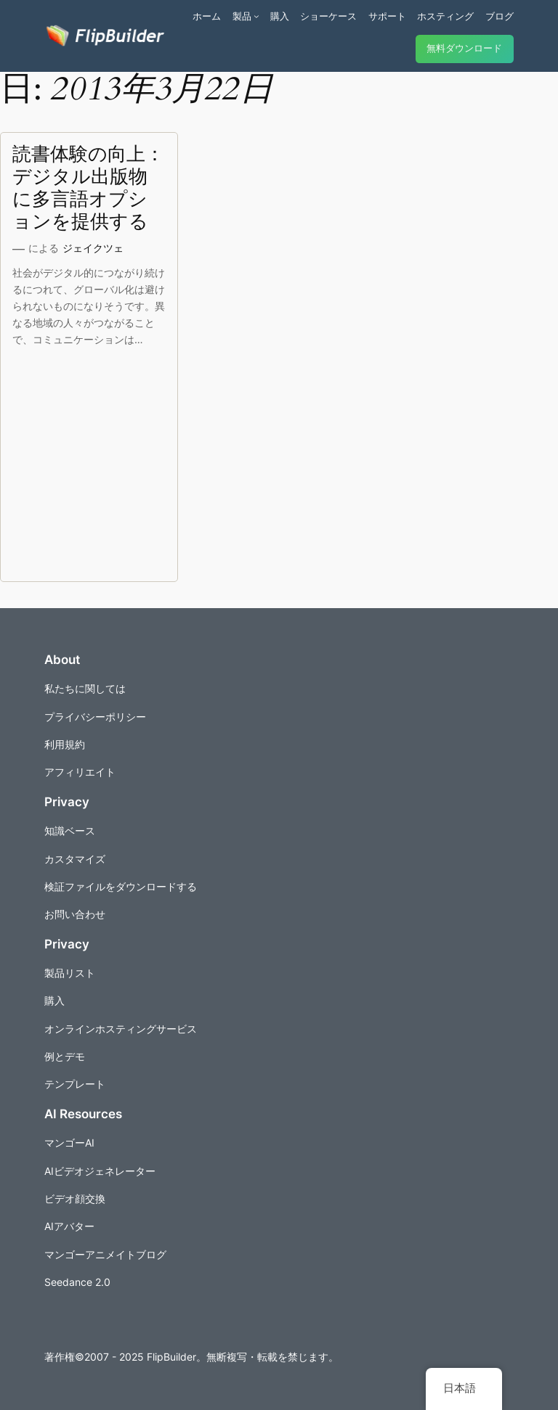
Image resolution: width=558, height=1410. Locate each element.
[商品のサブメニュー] (256, 16)
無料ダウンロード (464, 48)
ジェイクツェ (93, 248)
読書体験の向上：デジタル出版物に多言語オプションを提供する (88, 188)
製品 (241, 16)
